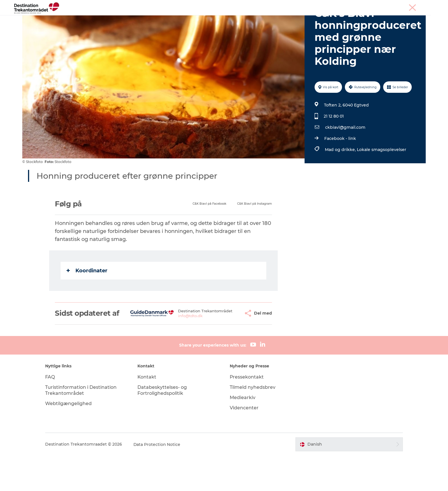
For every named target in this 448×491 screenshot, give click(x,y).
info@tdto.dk (176, 349)
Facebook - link (340, 165)
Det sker (237, 18)
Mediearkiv (242, 433)
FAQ (52, 412)
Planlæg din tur (271, 18)
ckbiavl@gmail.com (345, 154)
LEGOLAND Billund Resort (190, 18)
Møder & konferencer (385, 5)
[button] (225, 345)
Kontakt (147, 412)
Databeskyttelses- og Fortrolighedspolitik (163, 425)
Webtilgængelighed (70, 439)
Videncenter (244, 443)
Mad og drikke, (341, 176)
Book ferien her (312, 18)
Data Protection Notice (159, 479)
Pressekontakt (247, 412)
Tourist (356, 5)
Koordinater (87, 298)
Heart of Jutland (136, 18)
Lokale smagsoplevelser (381, 176)
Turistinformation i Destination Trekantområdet (82, 425)
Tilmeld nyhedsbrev (252, 422)
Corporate (417, 5)
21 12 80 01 (334, 143)
